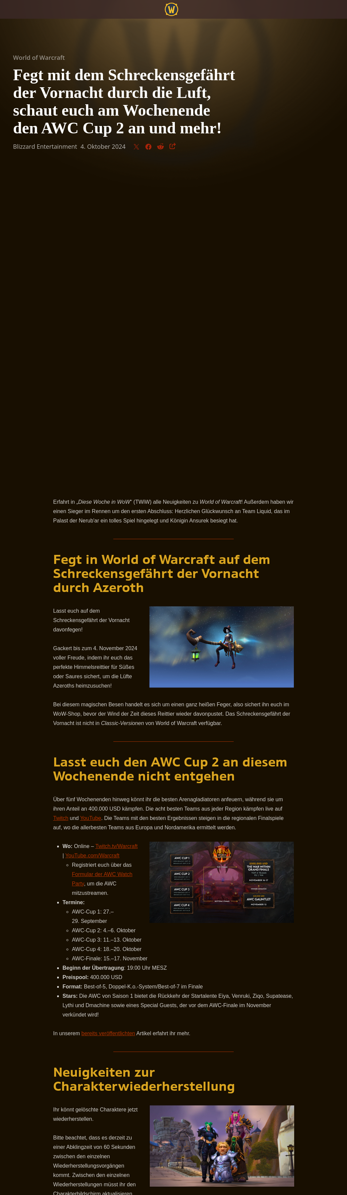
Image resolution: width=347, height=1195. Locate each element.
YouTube (90, 503)
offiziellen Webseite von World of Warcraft (121, 953)
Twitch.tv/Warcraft (116, 531)
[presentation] (25, 17)
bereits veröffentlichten (108, 718)
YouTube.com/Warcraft (92, 541)
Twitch (60, 503)
